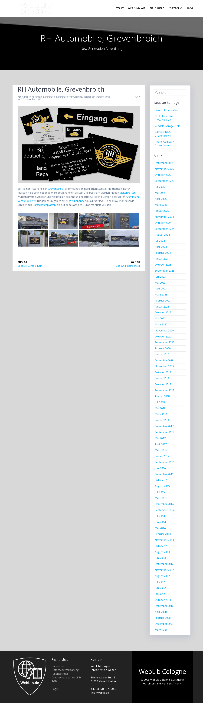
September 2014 (164, 510)
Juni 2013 (160, 558)
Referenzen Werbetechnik (96, 96)
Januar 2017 (162, 456)
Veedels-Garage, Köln (167, 126)
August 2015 (162, 486)
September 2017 (164, 432)
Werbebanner (77, 201)
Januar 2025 (162, 210)
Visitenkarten (128, 192)
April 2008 (161, 612)
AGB (54, 681)
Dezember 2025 (164, 163)
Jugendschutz (60, 673)
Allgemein (37, 96)
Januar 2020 (162, 354)
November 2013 (164, 540)
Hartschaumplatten (44, 205)
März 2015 (161, 498)
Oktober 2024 (163, 223)
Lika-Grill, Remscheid (167, 110)
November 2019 (164, 366)
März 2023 (161, 294)
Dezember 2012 (164, 564)
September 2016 (164, 462)
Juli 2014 (160, 516)
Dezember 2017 (164, 426)
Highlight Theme (171, 683)
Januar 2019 (162, 378)
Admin (25, 96)
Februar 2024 (163, 252)
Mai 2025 (160, 193)
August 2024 (162, 234)
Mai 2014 (160, 528)
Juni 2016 (160, 468)
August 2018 (162, 396)
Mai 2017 (160, 438)
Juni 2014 (160, 522)
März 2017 (161, 450)
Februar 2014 (163, 534)
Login (55, 689)
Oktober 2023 (163, 264)
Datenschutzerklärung (65, 670)
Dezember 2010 (164, 606)
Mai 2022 (160, 318)
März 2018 (161, 414)
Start (120, 8)
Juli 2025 (160, 187)
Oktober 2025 (163, 175)
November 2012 (164, 570)
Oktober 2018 (163, 384)
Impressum (58, 666)
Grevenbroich (56, 188)
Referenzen (49, 96)
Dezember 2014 (164, 504)
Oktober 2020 (163, 336)
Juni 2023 (160, 276)
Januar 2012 (162, 594)
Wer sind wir (136, 8)
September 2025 (164, 181)
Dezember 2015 (164, 474)
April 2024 (161, 246)
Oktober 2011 (163, 600)
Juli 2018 (160, 402)
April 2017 (161, 444)
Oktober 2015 (163, 480)
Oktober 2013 (163, 546)
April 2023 (161, 288)
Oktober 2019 (163, 372)
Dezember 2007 (164, 624)
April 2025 (161, 199)
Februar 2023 (163, 300)
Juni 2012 (160, 588)
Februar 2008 (163, 618)
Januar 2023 (162, 306)
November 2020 (164, 330)
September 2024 (164, 229)
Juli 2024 (160, 240)
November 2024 (164, 216)
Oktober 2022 (163, 312)
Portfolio (175, 8)
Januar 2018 (162, 420)
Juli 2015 (160, 492)
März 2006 (161, 630)
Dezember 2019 (164, 360)
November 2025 (164, 169)
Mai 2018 (160, 408)
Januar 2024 (162, 258)
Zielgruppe (157, 8)
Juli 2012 (160, 582)
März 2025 (161, 204)
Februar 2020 (163, 348)
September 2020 (164, 342)
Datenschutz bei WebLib (66, 677)
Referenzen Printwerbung (69, 96)
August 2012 (162, 576)
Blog (190, 8)
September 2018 (164, 390)
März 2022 (161, 324)
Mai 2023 (160, 282)
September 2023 (164, 270)
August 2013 (162, 552)
